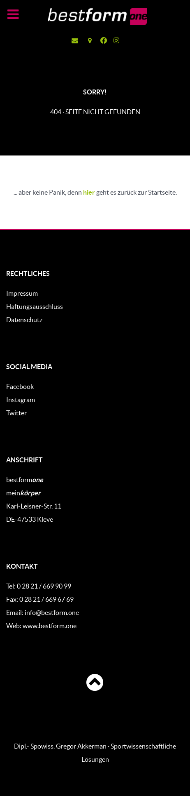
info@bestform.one (52, 612)
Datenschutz (24, 319)
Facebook (20, 386)
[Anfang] (95, 682)
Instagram (20, 399)
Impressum (22, 293)
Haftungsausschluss (34, 306)
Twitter (16, 413)
